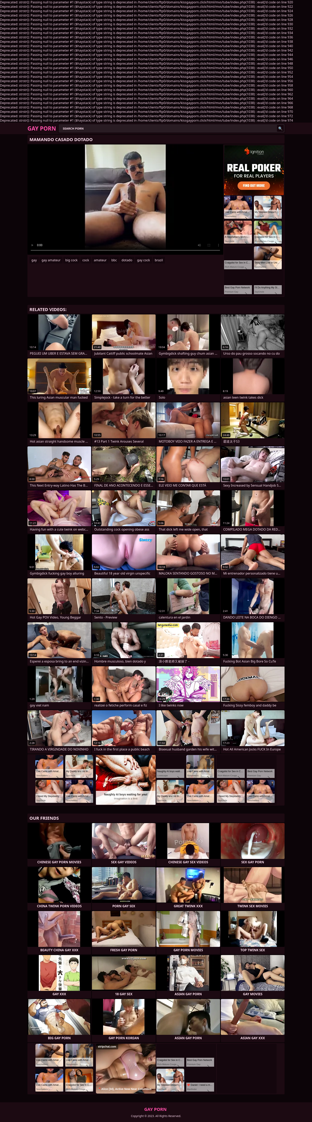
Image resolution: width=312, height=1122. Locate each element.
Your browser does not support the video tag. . (125, 199)
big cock (71, 260)
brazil (159, 260)
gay (34, 260)
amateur (100, 260)
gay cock (143, 260)
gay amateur (51, 260)
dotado (127, 260)
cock (85, 260)
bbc (114, 260)
